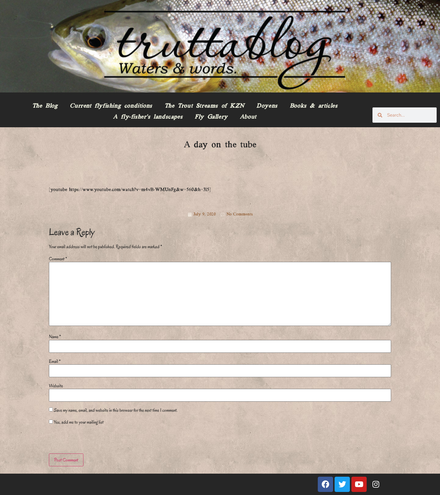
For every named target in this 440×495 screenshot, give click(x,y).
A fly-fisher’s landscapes (147, 117)
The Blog (45, 106)
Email (55, 361)
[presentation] (91, 440)
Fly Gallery (211, 117)
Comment (58, 258)
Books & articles (314, 106)
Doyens (266, 106)
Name (55, 336)
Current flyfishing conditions (111, 106)
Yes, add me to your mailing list (76, 422)
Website (56, 385)
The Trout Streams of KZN (204, 106)
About (248, 117)
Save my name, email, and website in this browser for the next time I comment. (116, 410)
